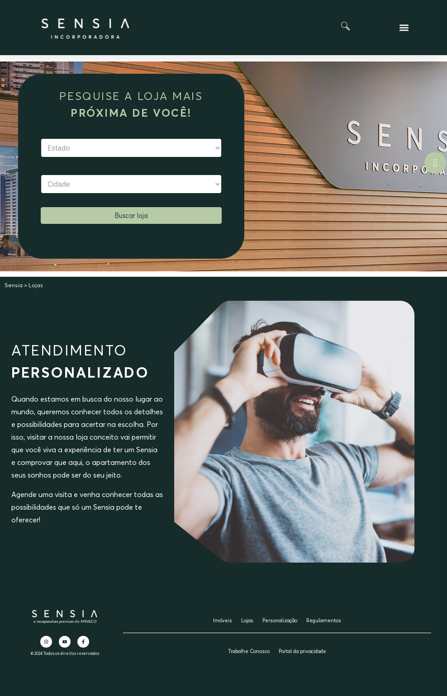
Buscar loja (131, 215)
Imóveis (222, 620)
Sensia (14, 285)
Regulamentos (323, 620)
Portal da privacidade (302, 651)
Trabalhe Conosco (249, 651)
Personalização (279, 620)
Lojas (247, 620)
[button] (403, 27)
